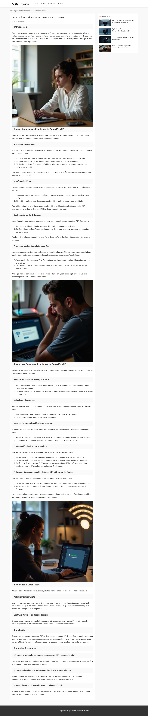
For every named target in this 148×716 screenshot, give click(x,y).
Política (60, 4)
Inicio (37, 4)
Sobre (43, 4)
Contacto (51, 4)
